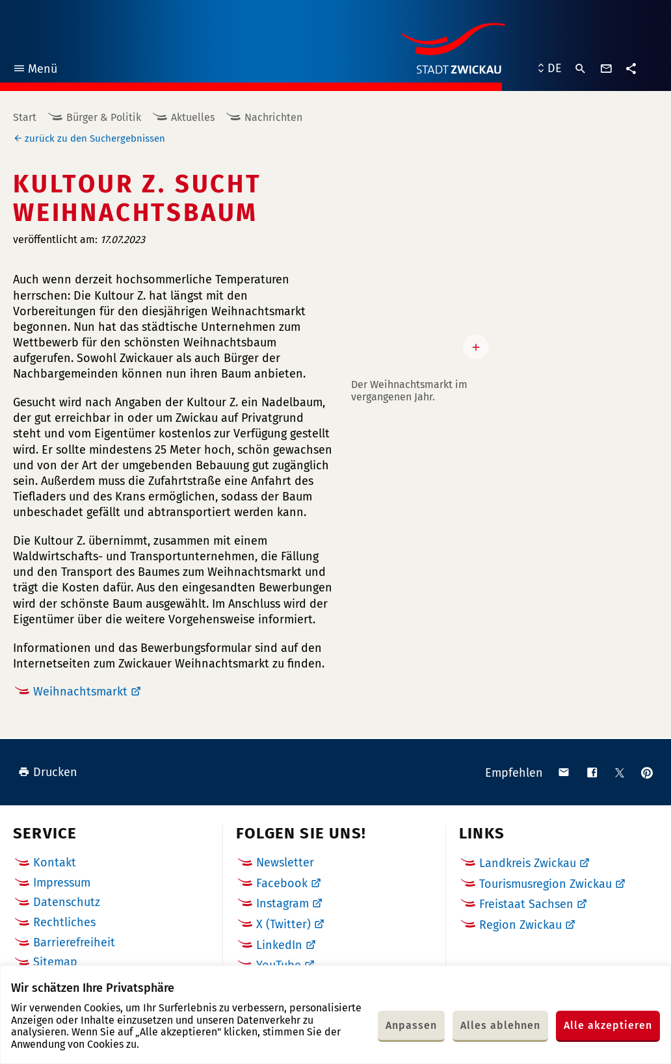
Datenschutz (66, 902)
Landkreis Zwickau (527, 863)
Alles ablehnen (500, 1025)
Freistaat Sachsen (526, 904)
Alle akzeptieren (608, 1025)
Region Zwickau (520, 925)
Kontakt (54, 862)
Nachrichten (273, 117)
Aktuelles (193, 117)
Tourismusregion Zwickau (545, 884)
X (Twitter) (283, 924)
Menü (34, 70)
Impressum (61, 883)
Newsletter (285, 862)
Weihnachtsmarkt (80, 691)
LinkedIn (279, 945)
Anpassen (411, 1025)
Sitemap (55, 962)
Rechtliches (64, 922)
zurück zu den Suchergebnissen (95, 138)
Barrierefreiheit (74, 942)
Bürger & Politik (103, 117)
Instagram (282, 903)
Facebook (282, 883)
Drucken (47, 772)
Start (24, 117)
